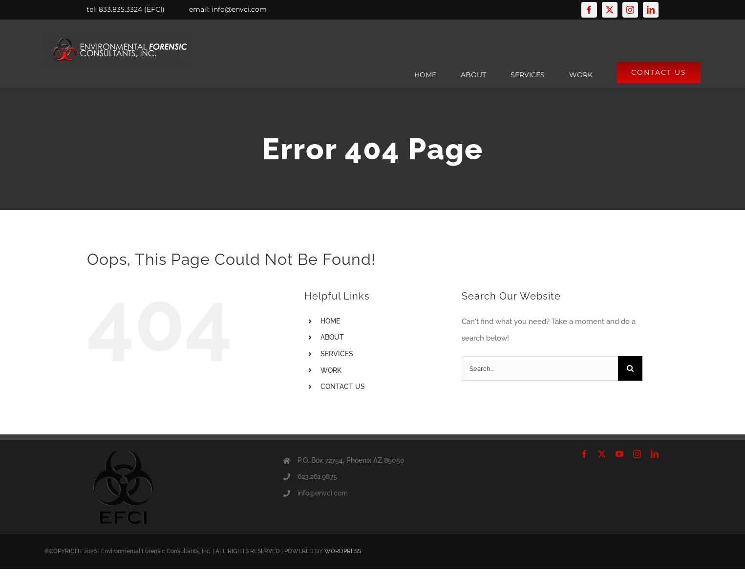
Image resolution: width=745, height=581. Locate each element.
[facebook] (589, 10)
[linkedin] (651, 10)
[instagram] (630, 10)
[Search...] (540, 368)
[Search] (630, 368)
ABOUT (332, 337)
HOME (330, 321)
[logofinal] (117, 36)
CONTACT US (342, 386)
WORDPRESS (342, 551)
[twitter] (609, 10)
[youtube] (619, 454)
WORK (330, 370)
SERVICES (336, 354)
